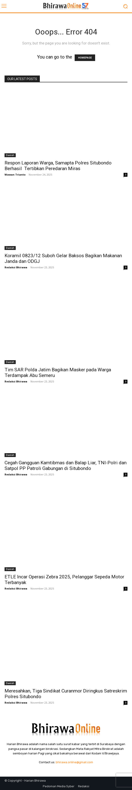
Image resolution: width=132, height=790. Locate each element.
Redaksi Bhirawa (16, 267)
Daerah (10, 155)
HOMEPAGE (85, 57)
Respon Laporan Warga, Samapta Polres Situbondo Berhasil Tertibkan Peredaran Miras (58, 165)
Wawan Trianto (15, 174)
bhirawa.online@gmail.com (74, 762)
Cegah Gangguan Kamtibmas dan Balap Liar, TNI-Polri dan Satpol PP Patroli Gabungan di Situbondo (66, 465)
